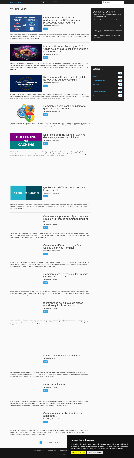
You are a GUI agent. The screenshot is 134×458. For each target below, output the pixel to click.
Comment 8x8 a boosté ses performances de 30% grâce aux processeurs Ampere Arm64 (61, 20)
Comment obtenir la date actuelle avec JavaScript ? (108, 20)
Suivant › (49, 442)
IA (107, 95)
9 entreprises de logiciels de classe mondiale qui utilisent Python (63, 304)
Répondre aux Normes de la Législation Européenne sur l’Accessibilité (65, 78)
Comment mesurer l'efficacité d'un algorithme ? (62, 414)
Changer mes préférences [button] (95, 452)
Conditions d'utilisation (65, 450)
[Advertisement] (50, 172)
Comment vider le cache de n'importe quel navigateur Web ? (64, 107)
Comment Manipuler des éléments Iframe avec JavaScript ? (107, 36)
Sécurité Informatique (107, 92)
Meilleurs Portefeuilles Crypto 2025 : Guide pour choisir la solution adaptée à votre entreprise (66, 49)
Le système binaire (54, 384)
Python (107, 73)
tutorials (15, 2)
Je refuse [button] (82, 452)
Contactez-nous (51, 450)
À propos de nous (39, 450)
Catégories (44, 2)
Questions (54, 2)
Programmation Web (107, 81)
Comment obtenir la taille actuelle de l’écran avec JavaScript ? (108, 31)
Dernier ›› (56, 442)
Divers (45, 28)
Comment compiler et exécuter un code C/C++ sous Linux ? (65, 275)
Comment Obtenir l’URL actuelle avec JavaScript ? (108, 26)
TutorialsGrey (47, 25)
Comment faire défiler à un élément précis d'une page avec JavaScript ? (107, 15)
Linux (107, 88)
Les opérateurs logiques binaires (61, 355)
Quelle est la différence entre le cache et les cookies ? (66, 188)
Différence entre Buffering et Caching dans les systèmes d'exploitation (64, 136)
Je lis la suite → (36, 38)
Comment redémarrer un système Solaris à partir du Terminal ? (62, 246)
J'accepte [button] (74, 452)
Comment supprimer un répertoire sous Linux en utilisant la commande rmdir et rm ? (65, 219)
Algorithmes (107, 84)
